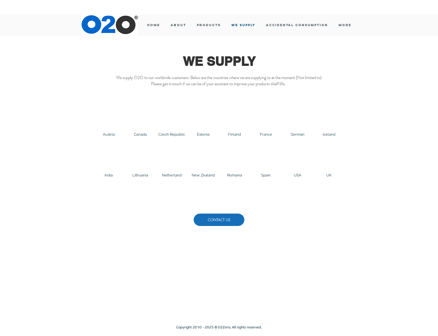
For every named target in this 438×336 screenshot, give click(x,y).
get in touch (172, 84)
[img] (109, 126)
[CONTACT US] (219, 220)
